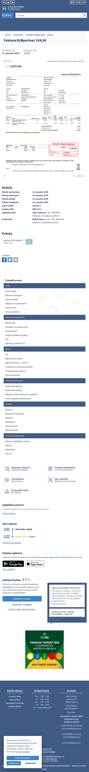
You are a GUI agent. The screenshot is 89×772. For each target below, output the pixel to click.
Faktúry (27, 42)
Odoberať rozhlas (22, 587)
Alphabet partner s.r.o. (55, 745)
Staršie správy (55, 608)
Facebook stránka (71, 711)
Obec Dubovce (51, 748)
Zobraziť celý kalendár (11, 532)
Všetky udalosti (8, 502)
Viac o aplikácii (8, 558)
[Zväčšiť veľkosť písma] (79, 2)
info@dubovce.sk (71, 708)
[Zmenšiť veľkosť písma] (75, 2)
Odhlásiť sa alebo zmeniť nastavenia (22, 598)
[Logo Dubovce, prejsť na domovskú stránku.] (44, 8)
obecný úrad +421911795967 (71, 705)
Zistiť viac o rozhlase (22, 593)
